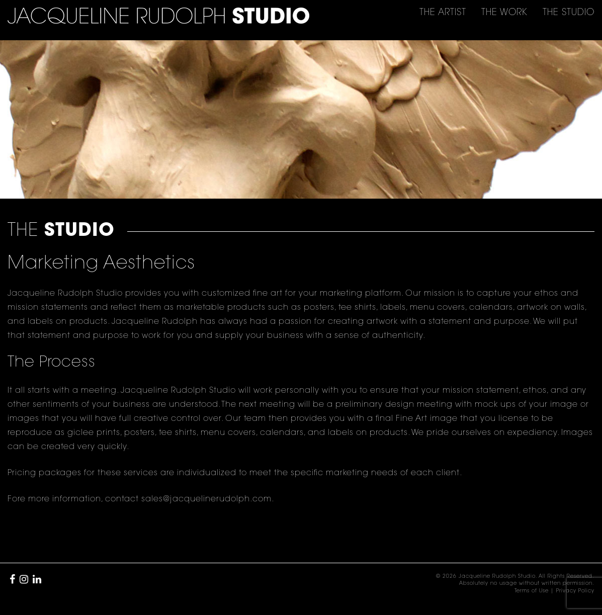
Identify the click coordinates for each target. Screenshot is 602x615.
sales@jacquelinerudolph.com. (207, 499)
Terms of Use (531, 591)
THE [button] (442, 13)
